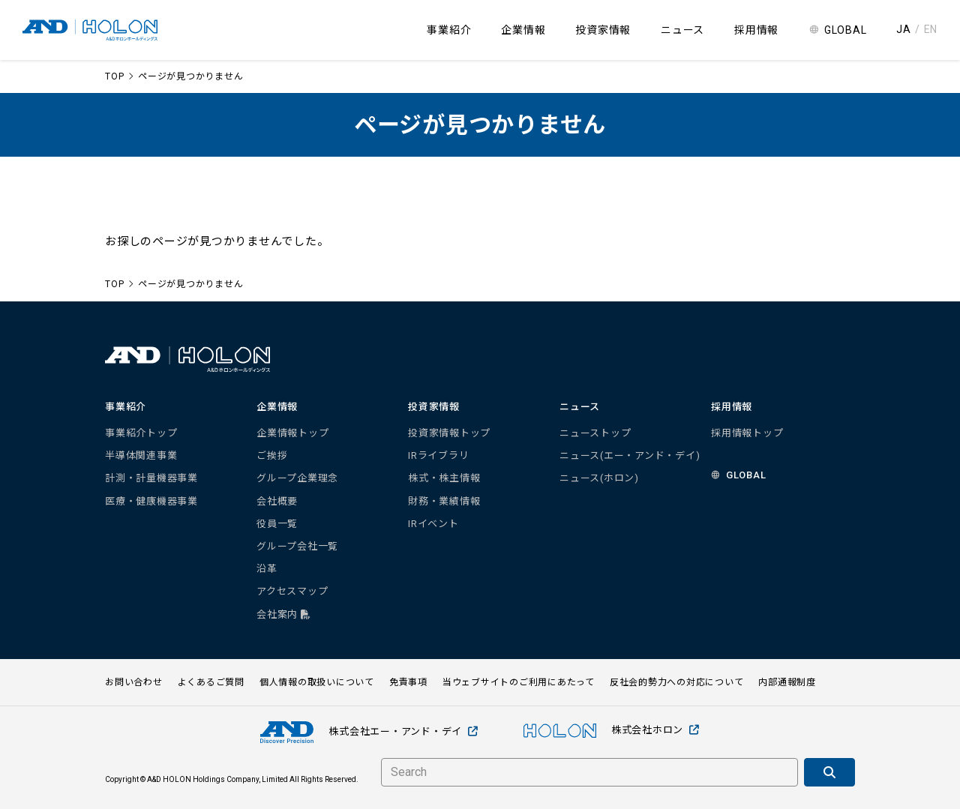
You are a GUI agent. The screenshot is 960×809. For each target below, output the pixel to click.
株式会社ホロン (612, 730)
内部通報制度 (787, 682)
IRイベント (433, 523)
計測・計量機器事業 (151, 478)
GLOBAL (845, 30)
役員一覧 (277, 523)
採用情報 (756, 30)
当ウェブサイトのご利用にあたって (518, 682)
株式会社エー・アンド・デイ (369, 732)
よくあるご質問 (211, 682)
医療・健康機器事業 (151, 501)
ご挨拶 (271, 455)
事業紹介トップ (141, 433)
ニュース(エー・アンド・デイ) (630, 455)
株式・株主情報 (444, 478)
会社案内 (283, 614)
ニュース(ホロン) (599, 478)
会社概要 (277, 501)
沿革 (267, 568)
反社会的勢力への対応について (677, 682)
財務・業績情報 (444, 501)
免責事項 (408, 682)
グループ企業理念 (297, 478)
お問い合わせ (134, 682)
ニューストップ (595, 433)
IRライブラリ (438, 455)
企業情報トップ (292, 433)
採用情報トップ (747, 433)
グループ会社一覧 (297, 546)
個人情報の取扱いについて (317, 682)
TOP (114, 76)
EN (931, 29)
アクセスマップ (292, 591)
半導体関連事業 (141, 455)
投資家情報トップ (449, 433)
